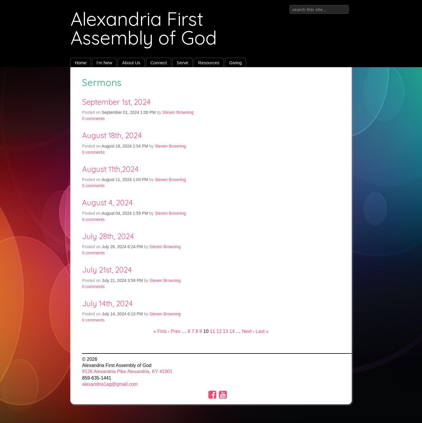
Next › (248, 331)
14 (232, 331)
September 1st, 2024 (116, 101)
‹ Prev (174, 331)
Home (80, 62)
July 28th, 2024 (108, 236)
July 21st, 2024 (107, 269)
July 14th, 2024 (107, 303)
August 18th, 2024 (112, 135)
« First (160, 331)
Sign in (341, 4)
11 (212, 331)
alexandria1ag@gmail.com (110, 384)
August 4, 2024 (107, 202)
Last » (262, 331)
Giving (235, 62)
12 (219, 331)
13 (225, 331)
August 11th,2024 (110, 169)
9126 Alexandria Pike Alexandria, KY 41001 (127, 371)
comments (93, 118)
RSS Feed (336, 81)
